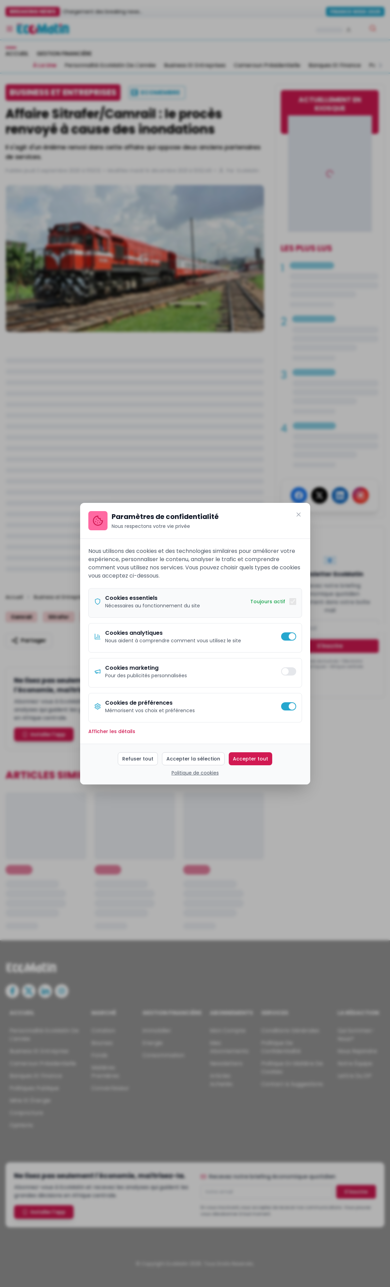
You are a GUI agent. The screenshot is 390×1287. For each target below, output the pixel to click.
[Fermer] (298, 514)
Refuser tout (137, 758)
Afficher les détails (111, 731)
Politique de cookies (195, 772)
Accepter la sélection (193, 758)
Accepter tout (250, 758)
